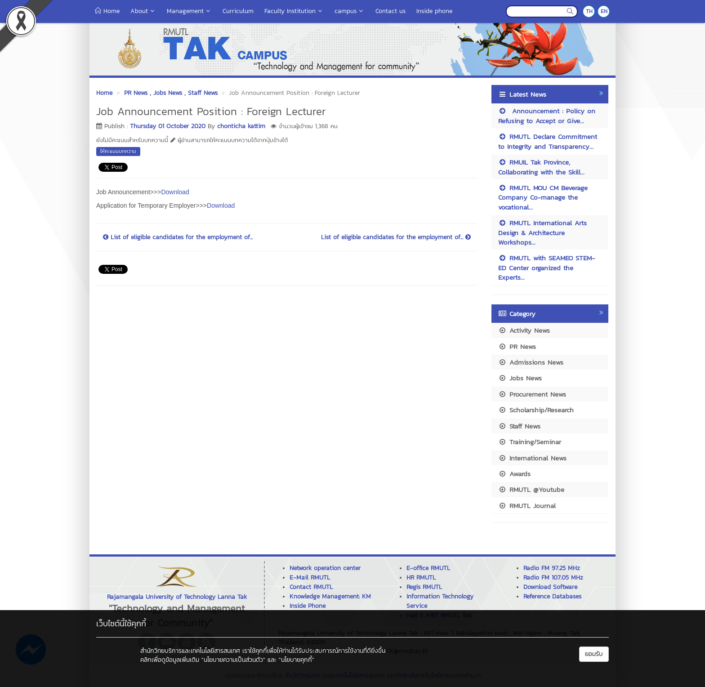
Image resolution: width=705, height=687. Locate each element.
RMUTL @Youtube (531, 489)
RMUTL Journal (527, 505)
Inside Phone (308, 606)
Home (107, 11)
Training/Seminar (529, 442)
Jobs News (520, 378)
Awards (514, 473)
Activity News (524, 330)
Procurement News (532, 394)
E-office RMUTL (428, 568)
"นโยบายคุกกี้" (296, 660)
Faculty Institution (294, 11)
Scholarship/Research (536, 410)
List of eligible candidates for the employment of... (178, 237)
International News (532, 458)
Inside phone (434, 11)
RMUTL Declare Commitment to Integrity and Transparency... (547, 141)
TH (589, 11)
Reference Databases (552, 596)
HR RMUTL (421, 577)
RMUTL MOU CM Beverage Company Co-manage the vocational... (543, 197)
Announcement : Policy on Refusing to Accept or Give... (546, 115)
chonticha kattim (241, 126)
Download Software (550, 587)
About (143, 11)
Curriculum (238, 11)
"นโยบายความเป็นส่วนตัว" (233, 660)
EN (604, 11)
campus (350, 11)
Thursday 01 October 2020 (167, 126)
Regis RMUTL (424, 587)
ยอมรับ (594, 654)
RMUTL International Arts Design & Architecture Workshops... (542, 232)
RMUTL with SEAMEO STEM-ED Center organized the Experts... (546, 267)
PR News (517, 346)
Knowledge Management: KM (330, 596)
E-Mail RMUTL (310, 577)
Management (189, 11)
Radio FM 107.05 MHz (553, 577)
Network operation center (325, 568)
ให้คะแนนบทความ (118, 151)
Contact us (390, 11)
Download (175, 192)
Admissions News (530, 362)
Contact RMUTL (311, 587)
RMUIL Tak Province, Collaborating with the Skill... (541, 167)
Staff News (519, 426)
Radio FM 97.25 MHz (551, 568)
